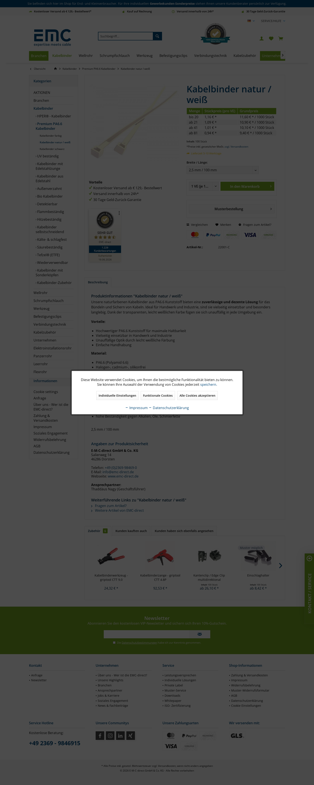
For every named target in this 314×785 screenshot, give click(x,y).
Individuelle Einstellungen (117, 395)
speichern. (208, 384)
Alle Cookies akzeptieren (197, 395)
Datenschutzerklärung (169, 407)
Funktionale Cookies (158, 395)
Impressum (136, 407)
